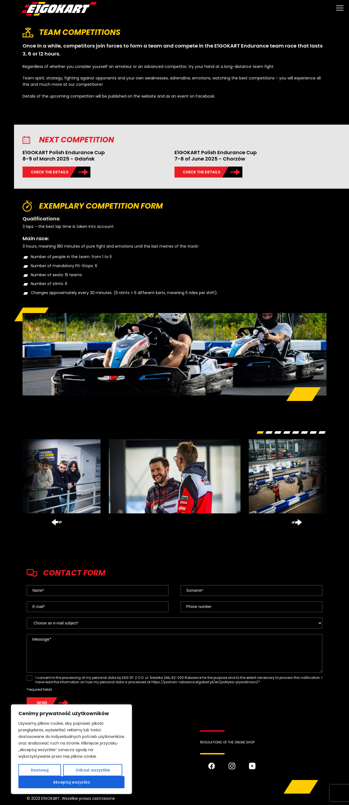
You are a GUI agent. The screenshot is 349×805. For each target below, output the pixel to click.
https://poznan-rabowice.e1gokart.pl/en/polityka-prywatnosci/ (204, 682)
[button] (260, 432)
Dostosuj (39, 770)
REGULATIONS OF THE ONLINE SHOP (227, 742)
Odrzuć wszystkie (93, 770)
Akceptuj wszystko (71, 782)
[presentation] (56, 522)
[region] (71, 749)
